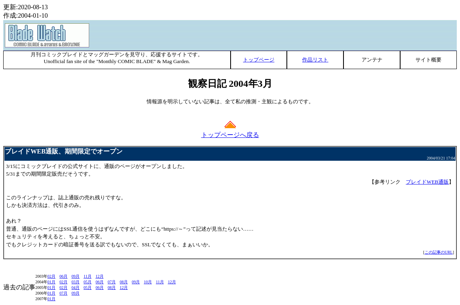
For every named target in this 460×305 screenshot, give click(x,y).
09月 (76, 276)
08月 (124, 282)
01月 (51, 282)
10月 (148, 282)
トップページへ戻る (230, 131)
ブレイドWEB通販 (427, 182)
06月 (63, 276)
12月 (100, 276)
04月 (76, 287)
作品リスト (315, 60)
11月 (88, 276)
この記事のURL (439, 252)
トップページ (258, 60)
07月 (112, 282)
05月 (88, 282)
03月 (76, 282)
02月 (51, 276)
